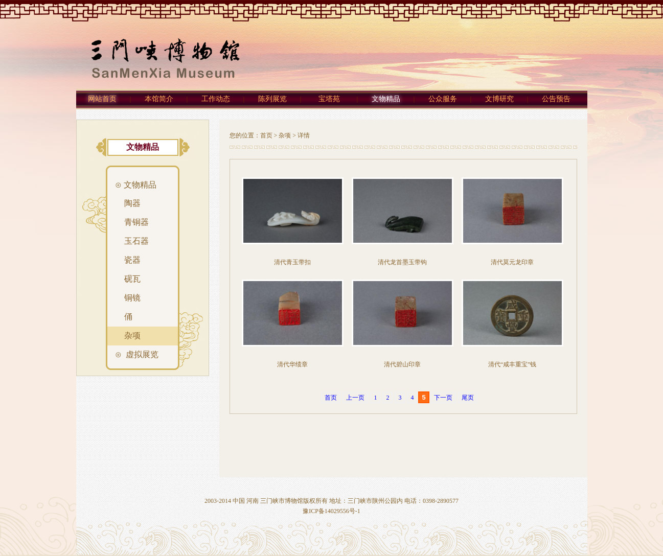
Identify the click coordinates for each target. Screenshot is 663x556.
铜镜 (130, 297)
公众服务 (442, 99)
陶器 (130, 203)
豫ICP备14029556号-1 (331, 511)
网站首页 (102, 99)
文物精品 (386, 99)
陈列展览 (272, 99)
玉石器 (134, 241)
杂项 (285, 135)
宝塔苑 (329, 99)
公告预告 (556, 99)
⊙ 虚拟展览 (136, 354)
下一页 (443, 397)
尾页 (468, 397)
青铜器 (134, 222)
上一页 (355, 397)
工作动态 (215, 99)
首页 (266, 135)
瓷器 (130, 260)
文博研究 (499, 99)
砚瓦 (130, 278)
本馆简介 (159, 99)
